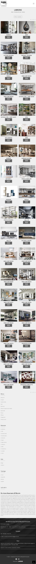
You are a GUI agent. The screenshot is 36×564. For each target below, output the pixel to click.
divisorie (2, 479)
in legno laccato (3, 442)
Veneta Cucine (3, 419)
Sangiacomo (3, 417)
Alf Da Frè (2, 397)
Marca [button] (2, 394)
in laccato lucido (4, 433)
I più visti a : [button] (4, 487)
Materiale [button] (3, 425)
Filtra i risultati (18, 17)
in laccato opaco (4, 435)
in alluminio (3, 429)
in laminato (3, 438)
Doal (1, 404)
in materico (3, 444)
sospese (2, 481)
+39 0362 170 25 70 (6, 533)
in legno (2, 440)
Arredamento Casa (17, 12)
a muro (2, 474)
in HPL (2, 431)
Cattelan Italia (3, 402)
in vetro (2, 453)
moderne (2, 465)
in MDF (2, 446)
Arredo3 (2, 399)
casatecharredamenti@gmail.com (11, 536)
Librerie (23, 12)
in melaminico (3, 448)
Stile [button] (2, 459)
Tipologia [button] (3, 471)
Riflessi (2, 415)
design (2, 463)
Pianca (2, 413)
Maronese (3, 406)
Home (12, 12)
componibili (3, 477)
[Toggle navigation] (33, 3)
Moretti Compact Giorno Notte (6, 408)
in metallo (2, 451)
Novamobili (3, 410)
